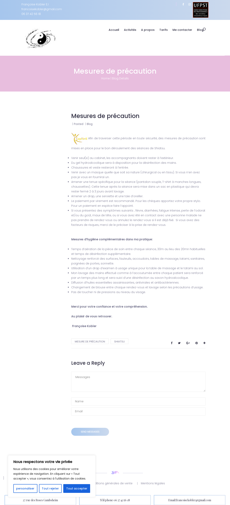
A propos (150, 30)
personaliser (25, 488)
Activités (133, 30)
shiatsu (119, 341)
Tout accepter (76, 488)
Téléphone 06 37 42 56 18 (115, 500)
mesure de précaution (90, 341)
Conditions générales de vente (111, 483)
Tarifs (166, 30)
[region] (52, 476)
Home (105, 78)
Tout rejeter (50, 488)
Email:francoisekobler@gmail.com (189, 500)
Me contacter (185, 30)
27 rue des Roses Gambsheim (40, 500)
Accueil (116, 30)
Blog (203, 30)
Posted (79, 124)
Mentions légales (153, 483)
